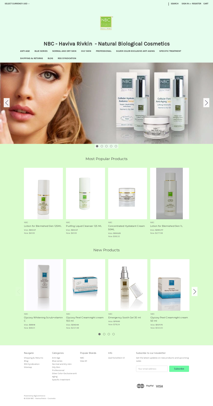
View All (83, 361)
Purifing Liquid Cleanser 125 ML (84, 226)
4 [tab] (111, 146)
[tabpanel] (106, 103)
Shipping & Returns (31, 58)
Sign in (185, 3)
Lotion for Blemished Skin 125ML (43, 226)
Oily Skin (86, 51)
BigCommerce (39, 396)
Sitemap (28, 367)
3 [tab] (106, 146)
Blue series (40, 51)
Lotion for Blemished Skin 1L (166, 226)
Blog (50, 58)
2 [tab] (102, 146)
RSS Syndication (67, 58)
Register (196, 3)
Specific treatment (170, 51)
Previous (7, 102)
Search (174, 3)
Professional (103, 51)
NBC (82, 358)
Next (206, 102)
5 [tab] (116, 146)
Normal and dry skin (64, 51)
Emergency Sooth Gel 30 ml (124, 317)
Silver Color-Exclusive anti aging (135, 51)
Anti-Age (25, 51)
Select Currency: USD (17, 3)
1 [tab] (97, 146)
